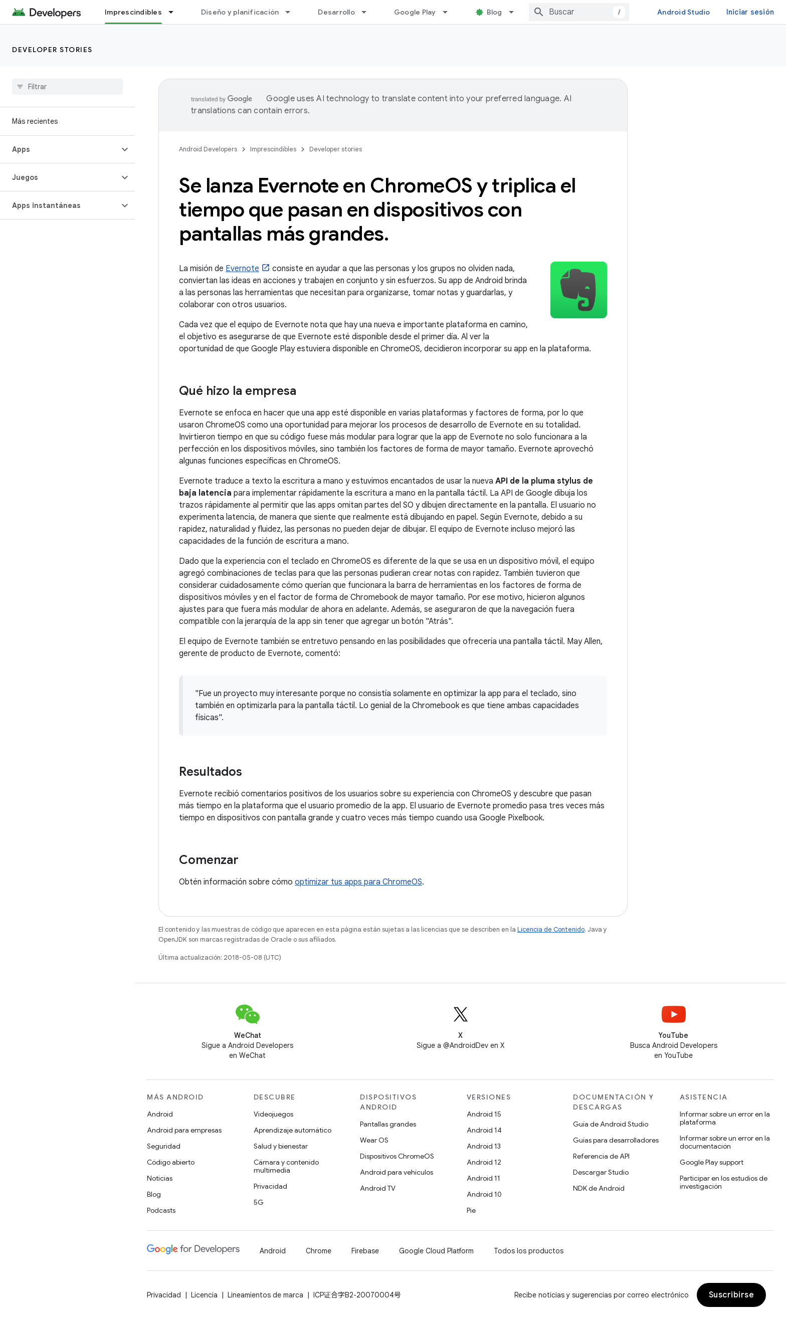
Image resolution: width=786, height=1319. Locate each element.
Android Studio (683, 12)
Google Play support (711, 1162)
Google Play (415, 12)
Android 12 (484, 1162)
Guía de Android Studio (610, 1124)
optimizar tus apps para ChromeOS (358, 882)
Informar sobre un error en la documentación (725, 1142)
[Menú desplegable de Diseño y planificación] (292, 12)
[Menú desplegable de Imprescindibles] (175, 12)
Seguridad (163, 1146)
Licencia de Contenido (550, 929)
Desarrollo (336, 12)
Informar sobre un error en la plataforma (725, 1118)
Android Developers (208, 149)
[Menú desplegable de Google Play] (449, 12)
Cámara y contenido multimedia (286, 1166)
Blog (494, 12)
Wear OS (374, 1140)
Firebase (365, 1250)
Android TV (378, 1188)
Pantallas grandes (388, 1124)
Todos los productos (528, 1250)
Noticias (159, 1178)
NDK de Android (599, 1188)
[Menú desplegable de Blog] (515, 12)
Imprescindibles (273, 149)
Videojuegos (273, 1114)
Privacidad (270, 1186)
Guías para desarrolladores (616, 1140)
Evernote (242, 269)
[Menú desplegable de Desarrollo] (368, 12)
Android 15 (484, 1114)
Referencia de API (601, 1156)
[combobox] (579, 12)
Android (160, 1114)
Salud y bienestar (281, 1146)
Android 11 (483, 1178)
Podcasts (161, 1210)
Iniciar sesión (750, 12)
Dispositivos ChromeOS (397, 1156)
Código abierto (170, 1162)
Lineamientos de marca (265, 1295)
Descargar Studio (601, 1172)
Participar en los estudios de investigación (723, 1182)
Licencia (204, 1295)
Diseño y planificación (240, 12)
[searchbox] (67, 87)
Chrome (318, 1250)
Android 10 (484, 1194)
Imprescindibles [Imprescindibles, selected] (133, 12)
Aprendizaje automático (292, 1130)
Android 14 (484, 1130)
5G (259, 1202)
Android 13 (484, 1146)
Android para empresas (184, 1130)
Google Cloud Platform (436, 1250)
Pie (471, 1210)
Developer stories (52, 49)
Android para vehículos (396, 1172)
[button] (59, 149)
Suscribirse (731, 1295)
